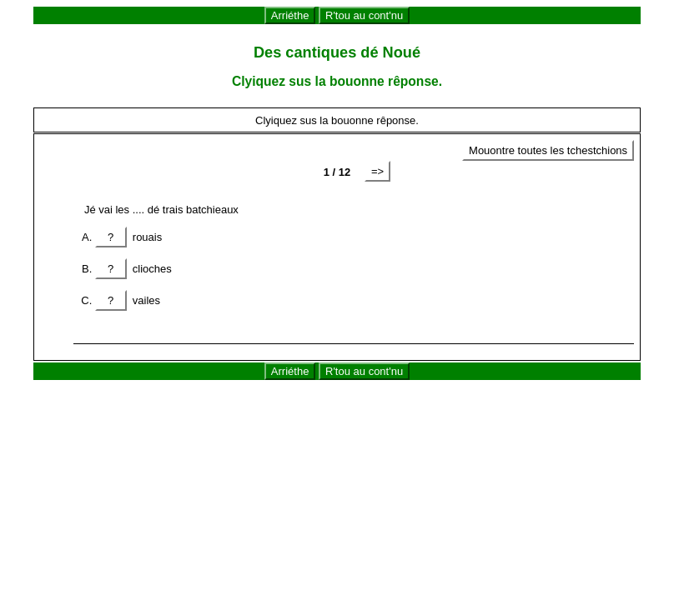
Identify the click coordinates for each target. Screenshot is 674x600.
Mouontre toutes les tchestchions (548, 150)
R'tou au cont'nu (364, 15)
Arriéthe (290, 15)
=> (377, 171)
